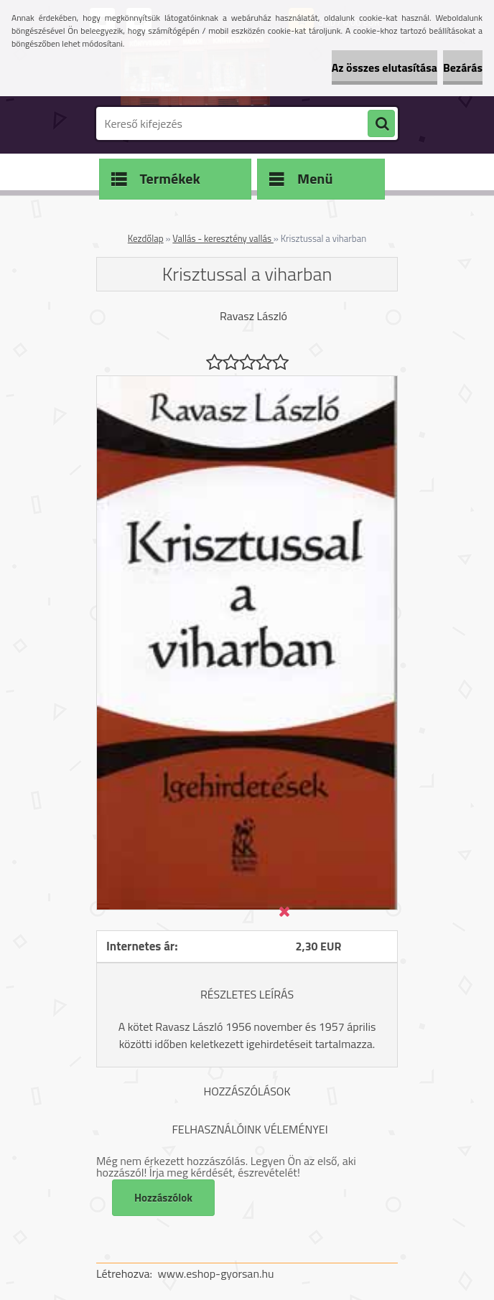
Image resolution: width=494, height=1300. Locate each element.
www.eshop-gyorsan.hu (216, 1273)
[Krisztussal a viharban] (247, 382)
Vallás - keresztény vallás (222, 238)
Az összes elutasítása (384, 67)
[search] (381, 124)
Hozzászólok (163, 1197)
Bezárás (463, 67)
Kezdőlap (146, 238)
